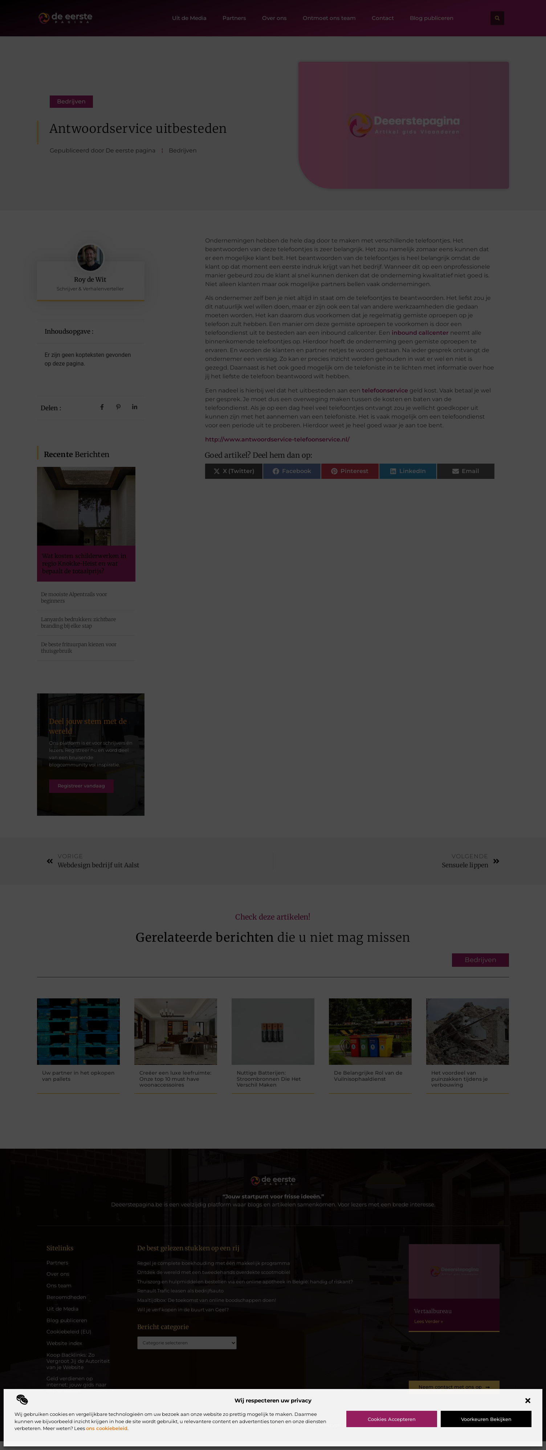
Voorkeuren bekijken (486, 1419)
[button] (527, 1400)
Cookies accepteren (392, 1419)
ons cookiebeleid (106, 1428)
